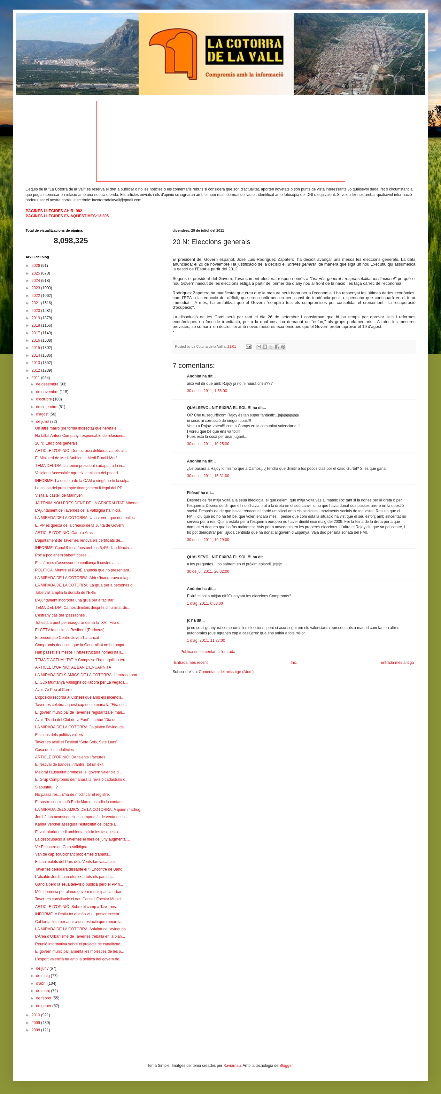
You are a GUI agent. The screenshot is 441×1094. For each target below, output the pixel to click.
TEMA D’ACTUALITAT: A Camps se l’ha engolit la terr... (81, 660)
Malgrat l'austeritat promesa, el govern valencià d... (78, 772)
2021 (36, 303)
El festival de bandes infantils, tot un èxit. (69, 764)
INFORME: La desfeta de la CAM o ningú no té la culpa (82, 480)
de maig (43, 976)
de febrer (44, 998)
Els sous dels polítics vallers (59, 735)
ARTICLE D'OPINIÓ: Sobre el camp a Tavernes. (76, 906)
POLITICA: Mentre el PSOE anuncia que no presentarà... (83, 570)
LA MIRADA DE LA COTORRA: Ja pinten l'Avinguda (79, 727)
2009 (36, 1022)
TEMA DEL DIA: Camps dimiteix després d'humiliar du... (82, 607)
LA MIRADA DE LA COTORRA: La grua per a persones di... (85, 585)
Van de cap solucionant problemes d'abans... (73, 854)
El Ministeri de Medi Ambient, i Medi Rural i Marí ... (78, 458)
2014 (36, 355)
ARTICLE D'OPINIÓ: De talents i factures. (70, 757)
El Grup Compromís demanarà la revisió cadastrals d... (81, 779)
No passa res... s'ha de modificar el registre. (72, 794)
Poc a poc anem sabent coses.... (63, 555)
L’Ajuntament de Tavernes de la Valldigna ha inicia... (79, 510)
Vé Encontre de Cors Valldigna (61, 847)
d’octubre (44, 399)
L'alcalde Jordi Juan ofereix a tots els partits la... (76, 876)
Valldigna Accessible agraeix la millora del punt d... (78, 473)
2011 (36, 378)
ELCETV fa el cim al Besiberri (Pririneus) (69, 630)
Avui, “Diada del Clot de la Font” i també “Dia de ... (78, 720)
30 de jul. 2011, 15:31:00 (208, 476)
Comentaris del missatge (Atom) (226, 672)
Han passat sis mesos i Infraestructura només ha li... (79, 652)
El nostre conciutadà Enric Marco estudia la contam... (80, 802)
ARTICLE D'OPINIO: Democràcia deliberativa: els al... (81, 450)
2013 (36, 363)
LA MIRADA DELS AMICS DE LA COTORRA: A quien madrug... (89, 809)
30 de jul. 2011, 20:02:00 (208, 571)
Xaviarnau (232, 1065)
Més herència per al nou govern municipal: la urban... (80, 891)
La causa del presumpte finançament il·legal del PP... (80, 488)
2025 (36, 273)
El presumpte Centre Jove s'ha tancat (67, 637)
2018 (36, 325)
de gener (44, 1006)
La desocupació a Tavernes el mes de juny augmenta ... (82, 839)
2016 (36, 340)
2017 (36, 333)
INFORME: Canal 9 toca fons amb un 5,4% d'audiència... (83, 548)
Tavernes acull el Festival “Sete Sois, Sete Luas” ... (78, 742)
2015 (36, 347)
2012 (36, 370)
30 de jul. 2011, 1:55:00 (207, 391)
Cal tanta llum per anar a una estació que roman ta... (80, 921)
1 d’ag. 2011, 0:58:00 (205, 603)
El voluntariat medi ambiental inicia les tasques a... (78, 832)
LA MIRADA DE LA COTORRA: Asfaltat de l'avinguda (80, 929)
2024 (36, 280)
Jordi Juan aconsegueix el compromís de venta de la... (81, 817)
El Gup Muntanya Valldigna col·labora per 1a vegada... (81, 682)
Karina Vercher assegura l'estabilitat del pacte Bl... (77, 824)
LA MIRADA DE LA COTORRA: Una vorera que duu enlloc (85, 518)
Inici (294, 662)
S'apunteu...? (46, 787)
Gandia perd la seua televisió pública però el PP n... (79, 884)
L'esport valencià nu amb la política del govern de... (78, 959)
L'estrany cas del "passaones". (61, 615)
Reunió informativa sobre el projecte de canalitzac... (79, 944)
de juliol (43, 421)
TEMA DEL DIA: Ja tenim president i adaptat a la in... (80, 465)
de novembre (47, 392)
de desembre (47, 384)
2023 (36, 288)
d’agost (43, 414)
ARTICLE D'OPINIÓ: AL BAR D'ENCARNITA (73, 667)
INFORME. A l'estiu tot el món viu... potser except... (78, 914)
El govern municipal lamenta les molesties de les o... (79, 951)
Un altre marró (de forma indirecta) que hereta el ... (78, 428)
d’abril (41, 983)
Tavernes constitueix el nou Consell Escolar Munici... (79, 899)
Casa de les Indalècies (54, 750)
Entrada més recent (191, 662)
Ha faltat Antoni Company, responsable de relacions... (80, 435)
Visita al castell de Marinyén (59, 495)
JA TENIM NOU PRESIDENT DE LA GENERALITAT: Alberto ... (88, 503)
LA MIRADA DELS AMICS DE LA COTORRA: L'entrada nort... (88, 675)
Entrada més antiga (397, 662)
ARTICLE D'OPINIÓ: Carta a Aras (64, 533)
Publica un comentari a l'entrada (208, 651)
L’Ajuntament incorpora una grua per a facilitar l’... (77, 600)
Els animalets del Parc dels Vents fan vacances (75, 861)
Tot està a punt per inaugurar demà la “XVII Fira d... (78, 622)
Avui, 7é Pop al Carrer (54, 689)
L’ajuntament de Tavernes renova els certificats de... (79, 540)
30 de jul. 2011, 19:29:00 (208, 540)
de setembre (47, 407)
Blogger (286, 1065)
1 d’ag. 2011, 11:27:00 (206, 640)
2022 (36, 295)
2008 (36, 1030)
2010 (36, 1015)
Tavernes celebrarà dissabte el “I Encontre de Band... (80, 869)
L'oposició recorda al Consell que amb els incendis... (79, 697)
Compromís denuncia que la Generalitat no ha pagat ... (81, 645)
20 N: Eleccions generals (56, 443)
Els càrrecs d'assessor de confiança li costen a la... (78, 563)
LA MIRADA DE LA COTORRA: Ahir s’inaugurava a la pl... (84, 578)
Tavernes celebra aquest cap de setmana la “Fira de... (81, 704)
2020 (36, 310)
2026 (36, 265)
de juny (43, 968)
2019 (36, 318)
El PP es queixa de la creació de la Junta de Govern (79, 525)
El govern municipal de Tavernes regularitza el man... (80, 712)
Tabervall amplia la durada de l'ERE (65, 592)
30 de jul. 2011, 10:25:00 (208, 444)
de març (43, 991)
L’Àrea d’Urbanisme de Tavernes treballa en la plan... (80, 936)
